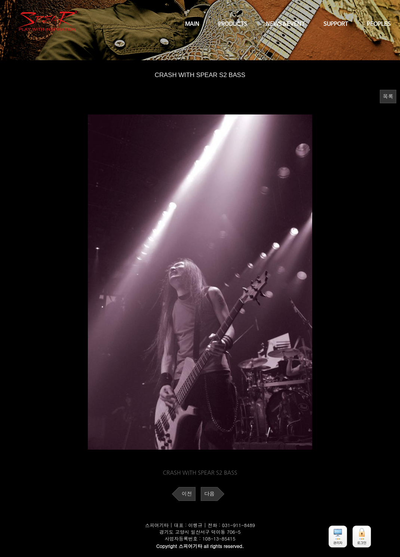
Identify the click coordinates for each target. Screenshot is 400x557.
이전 (187, 494)
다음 (209, 494)
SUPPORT (335, 24)
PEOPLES (379, 24)
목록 (388, 97)
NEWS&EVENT (285, 24)
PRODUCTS (232, 24)
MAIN (192, 24)
